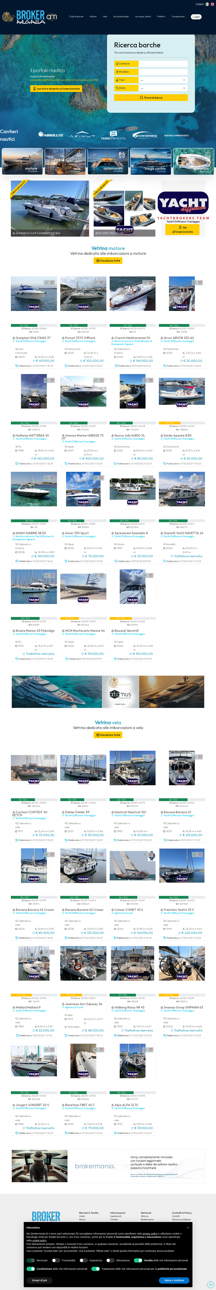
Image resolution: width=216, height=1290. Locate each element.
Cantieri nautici (9, 135)
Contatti (176, 1216)
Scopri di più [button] (39, 1280)
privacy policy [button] (150, 1233)
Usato (82, 1216)
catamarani (113, 168)
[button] (188, 1227)
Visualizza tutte (108, 261)
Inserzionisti (115, 1216)
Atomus (144, 1216)
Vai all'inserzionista (182, 229)
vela (76, 168)
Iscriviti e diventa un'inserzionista (56, 88)
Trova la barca (151, 97)
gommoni (201, 168)
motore (31, 168)
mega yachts (155, 168)
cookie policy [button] (39, 1240)
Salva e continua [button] (174, 1280)
